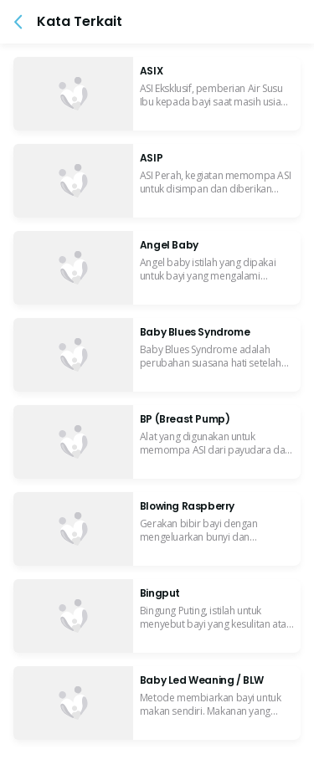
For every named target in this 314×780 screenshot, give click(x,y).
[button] (18, 21)
